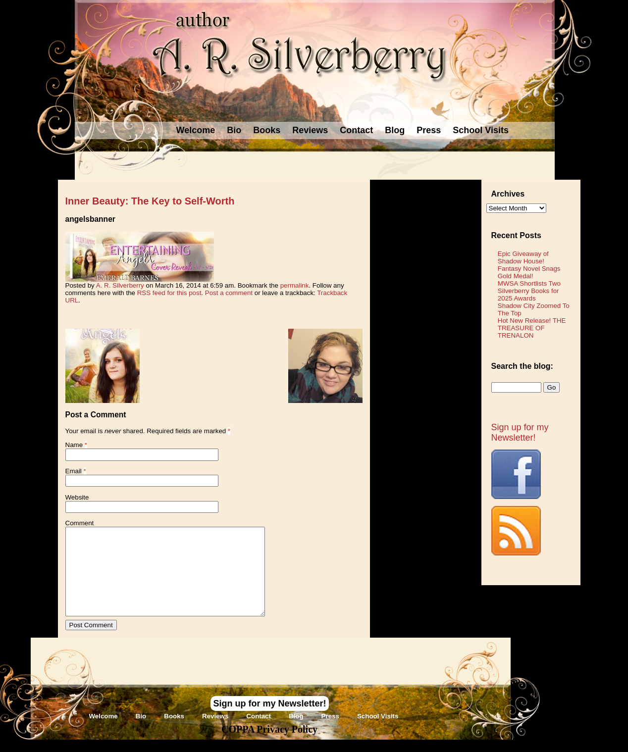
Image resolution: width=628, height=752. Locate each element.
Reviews (310, 130)
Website (77, 497)
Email (73, 471)
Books (266, 130)
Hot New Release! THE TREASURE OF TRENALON (532, 328)
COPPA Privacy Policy (269, 729)
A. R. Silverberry (120, 285)
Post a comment (229, 293)
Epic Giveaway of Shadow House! (523, 257)
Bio (234, 130)
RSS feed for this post (169, 293)
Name (74, 445)
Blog (395, 130)
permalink (294, 285)
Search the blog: (522, 366)
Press (429, 130)
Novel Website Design (388, 745)
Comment (79, 523)
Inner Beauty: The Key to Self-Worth (150, 201)
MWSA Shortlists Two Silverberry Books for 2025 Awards (529, 291)
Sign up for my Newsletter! (520, 432)
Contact (356, 130)
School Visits (481, 130)
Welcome (195, 130)
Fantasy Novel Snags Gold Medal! (529, 272)
